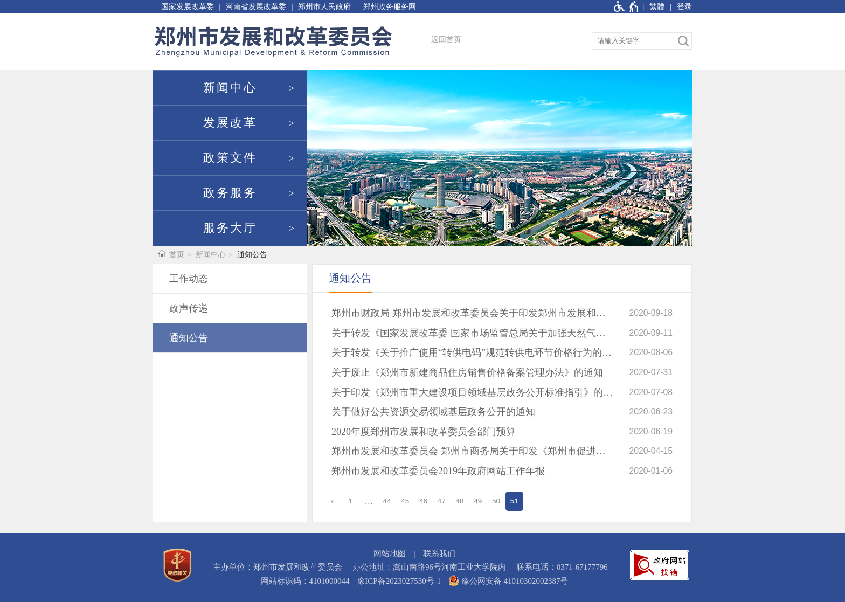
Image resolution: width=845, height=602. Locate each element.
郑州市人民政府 (324, 7)
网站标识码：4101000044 (305, 581)
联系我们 (439, 553)
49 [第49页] (478, 501)
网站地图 (389, 553)
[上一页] (332, 501)
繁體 (656, 7)
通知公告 (252, 255)
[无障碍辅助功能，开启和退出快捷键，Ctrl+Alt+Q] (626, 6)
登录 (684, 7)
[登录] (678, 6)
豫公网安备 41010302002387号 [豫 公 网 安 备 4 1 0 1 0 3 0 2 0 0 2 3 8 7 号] (508, 580)
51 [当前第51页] (514, 501)
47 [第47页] (442, 501)
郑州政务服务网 (389, 7)
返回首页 (446, 40)
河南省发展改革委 (256, 7)
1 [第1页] (351, 501)
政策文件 (230, 157)
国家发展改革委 (187, 7)
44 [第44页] (387, 501)
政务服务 (230, 192)
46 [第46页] (423, 501)
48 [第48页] (460, 501)
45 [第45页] (405, 501)
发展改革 (230, 122)
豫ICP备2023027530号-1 (399, 581)
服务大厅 (230, 228)
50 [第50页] (496, 501)
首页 (176, 255)
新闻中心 (230, 87)
